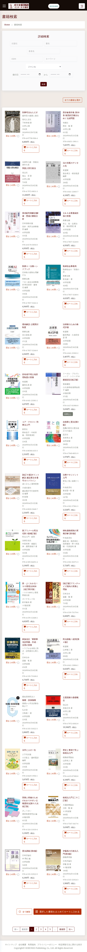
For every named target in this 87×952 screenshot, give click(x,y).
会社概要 (22, 944)
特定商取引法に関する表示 (70, 944)
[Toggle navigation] (82, 6)
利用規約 (32, 944)
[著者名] (43, 51)
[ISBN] (26, 59)
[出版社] (26, 43)
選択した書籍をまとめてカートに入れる (57, 911)
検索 (44, 84)
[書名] (60, 43)
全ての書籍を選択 (72, 100)
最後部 (62, 929)
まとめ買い (12, 136)
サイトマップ (11, 944)
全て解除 (24, 911)
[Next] (70, 929)
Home (7, 24)
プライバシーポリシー (47, 944)
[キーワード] (60, 59)
